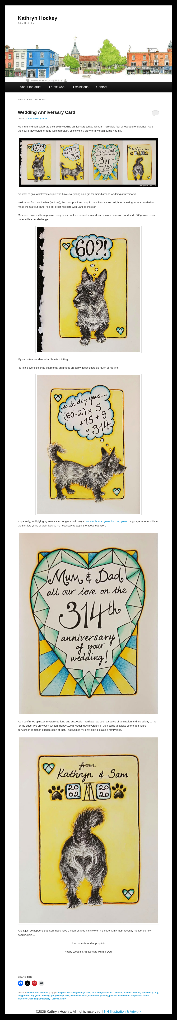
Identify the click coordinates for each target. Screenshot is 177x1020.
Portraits (44, 992)
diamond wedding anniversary (138, 992)
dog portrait (23, 995)
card (94, 992)
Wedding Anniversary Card (46, 112)
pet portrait (136, 995)
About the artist (30, 87)
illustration (93, 995)
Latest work (57, 87)
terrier (146, 995)
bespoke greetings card (78, 992)
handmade (76, 995)
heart (84, 995)
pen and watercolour (119, 995)
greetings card (62, 995)
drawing (46, 995)
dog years (35, 995)
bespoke (62, 992)
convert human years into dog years (106, 521)
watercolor (23, 999)
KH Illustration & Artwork (122, 1011)
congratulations (105, 992)
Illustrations (33, 992)
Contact (101, 87)
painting (104, 995)
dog (157, 992)
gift (52, 995)
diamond (118, 992)
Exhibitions (80, 87)
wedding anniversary (40, 999)
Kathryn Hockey (37, 18)
